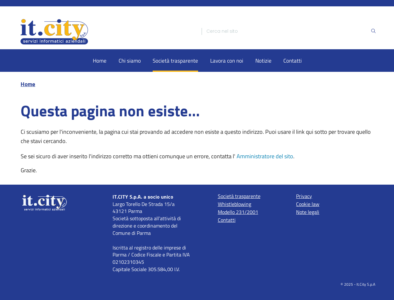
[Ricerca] (288, 31)
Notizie (263, 61)
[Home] (105, 31)
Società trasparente (175, 61)
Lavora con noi (226, 61)
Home (100, 61)
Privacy (304, 196)
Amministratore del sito (265, 156)
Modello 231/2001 (238, 212)
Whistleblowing (234, 204)
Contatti (292, 61)
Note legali (307, 212)
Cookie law (307, 204)
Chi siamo (130, 61)
